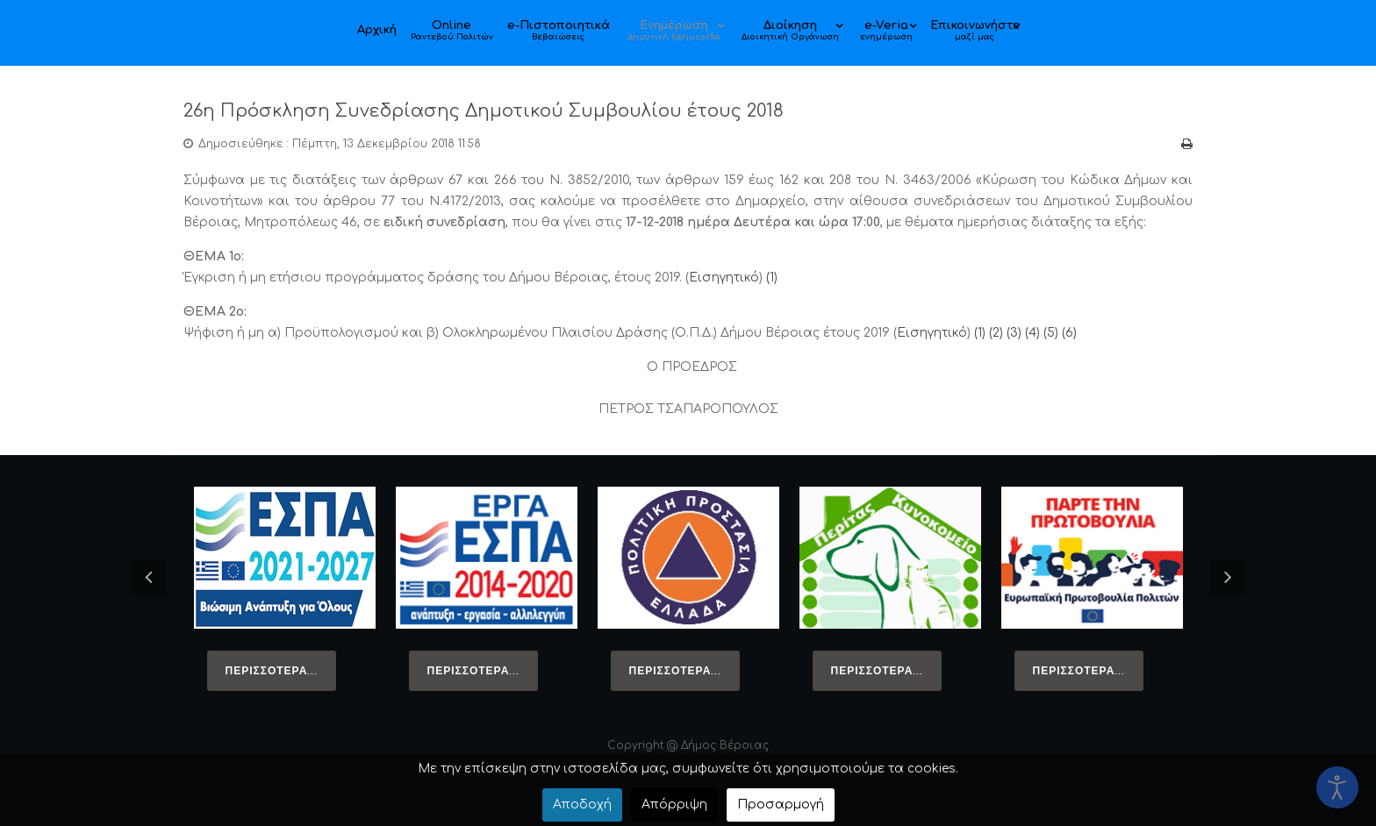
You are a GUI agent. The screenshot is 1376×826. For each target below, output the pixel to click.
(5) (1050, 332)
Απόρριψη (674, 804)
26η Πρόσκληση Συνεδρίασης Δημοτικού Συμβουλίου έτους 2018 (530, 110)
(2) (996, 332)
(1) (772, 277)
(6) (1069, 332)
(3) (1014, 332)
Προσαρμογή (780, 804)
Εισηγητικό (724, 277)
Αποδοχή (582, 804)
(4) (1032, 332)
